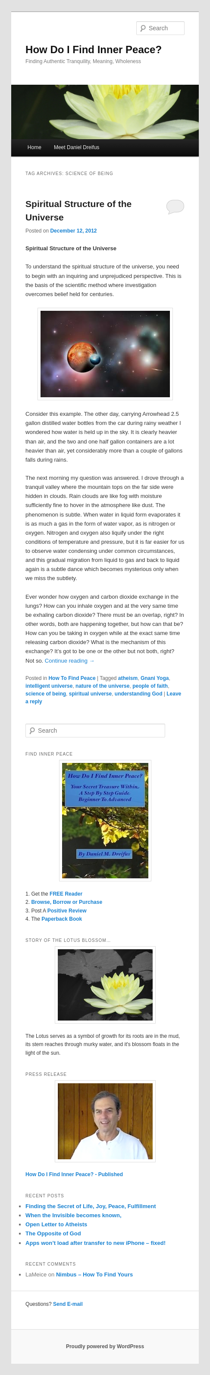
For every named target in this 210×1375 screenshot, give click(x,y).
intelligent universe (48, 686)
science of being (45, 694)
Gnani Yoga (155, 678)
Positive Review (67, 911)
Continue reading (70, 660)
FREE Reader (66, 894)
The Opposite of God (53, 1233)
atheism (128, 678)
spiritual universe (90, 694)
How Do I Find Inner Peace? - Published (74, 1174)
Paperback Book (61, 919)
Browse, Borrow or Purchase (66, 902)
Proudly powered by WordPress (105, 1346)
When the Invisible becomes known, (73, 1215)
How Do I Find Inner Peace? (93, 49)
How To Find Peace (71, 678)
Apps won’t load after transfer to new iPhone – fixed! (95, 1243)
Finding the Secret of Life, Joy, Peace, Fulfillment (90, 1206)
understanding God (139, 694)
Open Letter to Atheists (56, 1224)
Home (34, 147)
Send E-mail (68, 1304)
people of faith (150, 686)
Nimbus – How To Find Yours (94, 1274)
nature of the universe (102, 686)
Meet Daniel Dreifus (76, 147)
